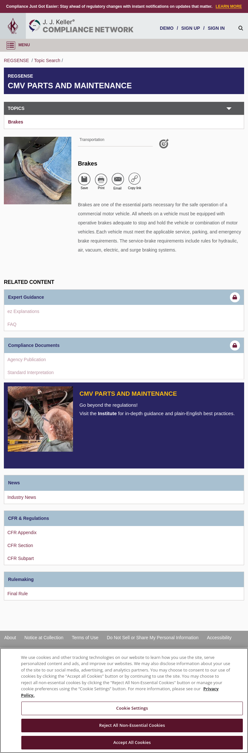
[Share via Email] (117, 179)
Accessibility (219, 637)
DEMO (166, 28)
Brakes (15, 121)
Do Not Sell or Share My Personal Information (153, 637)
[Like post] (165, 146)
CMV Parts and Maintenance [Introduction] (128, 393)
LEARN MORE (229, 6)
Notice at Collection (44, 637)
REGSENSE (17, 60)
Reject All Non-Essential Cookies (132, 725)
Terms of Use (85, 637)
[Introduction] (40, 419)
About (10, 637)
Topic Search (47, 60)
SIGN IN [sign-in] (216, 28)
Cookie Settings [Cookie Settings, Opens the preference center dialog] (132, 708)
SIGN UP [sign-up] (190, 28)
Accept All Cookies (132, 742)
